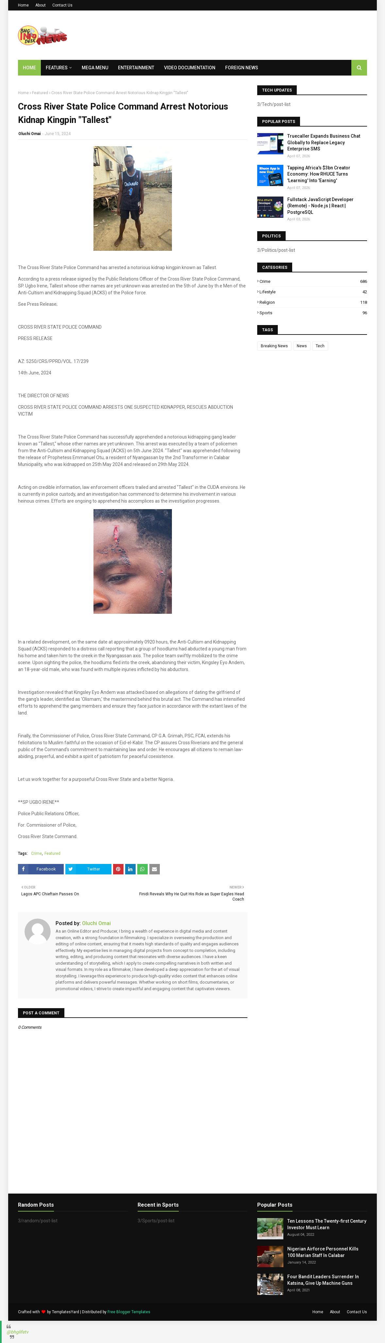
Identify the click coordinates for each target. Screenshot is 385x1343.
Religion (313, 302)
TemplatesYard (65, 1312)
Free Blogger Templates (129, 1312)
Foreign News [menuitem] (241, 67)
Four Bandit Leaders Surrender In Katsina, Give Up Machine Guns (323, 1280)
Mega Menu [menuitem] (95, 67)
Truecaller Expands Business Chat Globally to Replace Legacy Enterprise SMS (323, 142)
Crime (36, 853)
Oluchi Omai (29, 133)
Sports (313, 312)
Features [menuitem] (57, 67)
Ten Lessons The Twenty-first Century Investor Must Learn (326, 1224)
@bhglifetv (17, 1331)
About (40, 5)
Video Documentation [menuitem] (189, 67)
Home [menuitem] (29, 67)
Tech (320, 346)
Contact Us (62, 5)
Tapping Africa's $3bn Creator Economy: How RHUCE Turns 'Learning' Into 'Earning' (318, 174)
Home (23, 5)
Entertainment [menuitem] (136, 67)
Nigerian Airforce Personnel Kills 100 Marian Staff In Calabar (323, 1252)
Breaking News (274, 346)
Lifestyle (313, 291)
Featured (40, 93)
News (302, 346)
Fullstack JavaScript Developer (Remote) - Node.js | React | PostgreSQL (320, 206)
